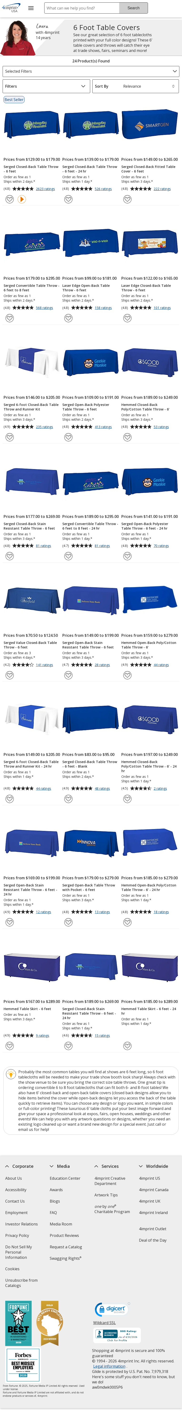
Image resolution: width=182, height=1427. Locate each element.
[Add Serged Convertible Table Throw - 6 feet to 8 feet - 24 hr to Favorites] (68, 556)
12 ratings (44, 912)
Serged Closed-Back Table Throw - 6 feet (31, 168)
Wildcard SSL (104, 1324)
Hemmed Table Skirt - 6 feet (27, 1009)
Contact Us (15, 1201)
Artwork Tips (106, 1195)
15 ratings (103, 1036)
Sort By (101, 86)
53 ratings (162, 427)
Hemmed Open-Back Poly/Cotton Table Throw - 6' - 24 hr (148, 887)
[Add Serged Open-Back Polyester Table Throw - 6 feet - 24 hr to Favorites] (127, 556)
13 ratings (103, 912)
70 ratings (162, 546)
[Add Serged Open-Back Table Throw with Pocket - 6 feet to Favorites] (68, 922)
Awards (56, 1189)
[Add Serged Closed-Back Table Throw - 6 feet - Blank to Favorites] (68, 799)
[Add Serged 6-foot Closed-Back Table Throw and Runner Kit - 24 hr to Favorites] (9, 799)
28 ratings (103, 665)
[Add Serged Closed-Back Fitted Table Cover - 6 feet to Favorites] (127, 199)
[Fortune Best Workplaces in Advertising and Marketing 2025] (18, 1324)
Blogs (55, 1201)
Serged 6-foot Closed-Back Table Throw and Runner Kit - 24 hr (31, 764)
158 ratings (104, 308)
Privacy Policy (17, 1237)
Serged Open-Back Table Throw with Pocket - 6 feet (88, 887)
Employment (16, 1212)
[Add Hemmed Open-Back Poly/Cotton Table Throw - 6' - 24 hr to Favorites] (127, 922)
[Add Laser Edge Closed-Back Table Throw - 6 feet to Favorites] (127, 318)
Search (134, 8)
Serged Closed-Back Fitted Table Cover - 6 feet (148, 168)
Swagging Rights (65, 1258)
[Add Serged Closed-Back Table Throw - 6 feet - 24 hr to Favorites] (68, 199)
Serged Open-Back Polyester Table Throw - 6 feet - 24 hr (144, 526)
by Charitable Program (112, 1209)
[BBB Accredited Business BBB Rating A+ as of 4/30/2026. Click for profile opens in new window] (117, 1336)
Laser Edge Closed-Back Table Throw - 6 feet (146, 287)
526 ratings (104, 189)
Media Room (61, 1224)
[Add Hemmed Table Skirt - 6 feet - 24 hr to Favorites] (127, 1046)
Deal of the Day (153, 1240)
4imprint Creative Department (109, 1181)
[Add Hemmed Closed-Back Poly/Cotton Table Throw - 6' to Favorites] (127, 437)
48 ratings (103, 789)
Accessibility (15, 1189)
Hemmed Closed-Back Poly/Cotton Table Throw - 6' (145, 406)
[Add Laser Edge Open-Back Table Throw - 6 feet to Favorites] (68, 318)
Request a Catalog (66, 1247)
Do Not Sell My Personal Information (22, 1253)
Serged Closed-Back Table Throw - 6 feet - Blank (89, 764)
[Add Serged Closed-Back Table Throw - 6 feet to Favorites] (9, 199)
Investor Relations (22, 1225)
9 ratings (43, 1036)
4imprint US (149, 1178)
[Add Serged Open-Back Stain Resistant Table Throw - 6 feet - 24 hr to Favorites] (9, 922)
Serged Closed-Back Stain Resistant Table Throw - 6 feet (29, 526)
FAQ (53, 1212)
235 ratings (45, 427)
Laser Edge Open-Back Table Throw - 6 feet (86, 287)
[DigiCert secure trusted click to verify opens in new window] (112, 1311)
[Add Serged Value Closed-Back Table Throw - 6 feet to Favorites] (9, 675)
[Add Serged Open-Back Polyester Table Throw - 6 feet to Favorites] (68, 437)
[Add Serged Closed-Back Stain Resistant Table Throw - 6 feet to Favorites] (9, 556)
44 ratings (162, 665)
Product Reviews (64, 1235)
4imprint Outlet (152, 1228)
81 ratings (44, 546)
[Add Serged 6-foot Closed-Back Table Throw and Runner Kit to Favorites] (9, 437)
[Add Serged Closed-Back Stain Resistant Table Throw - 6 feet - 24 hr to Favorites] (68, 1046)
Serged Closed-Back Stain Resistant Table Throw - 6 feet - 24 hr (89, 1013)
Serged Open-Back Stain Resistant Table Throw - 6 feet (88, 644)
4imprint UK (149, 1201)
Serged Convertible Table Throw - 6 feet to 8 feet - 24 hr (90, 526)
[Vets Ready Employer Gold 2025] (49, 1324)
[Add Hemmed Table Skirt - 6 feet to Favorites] (9, 1046)
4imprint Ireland (153, 1212)
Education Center (65, 1178)
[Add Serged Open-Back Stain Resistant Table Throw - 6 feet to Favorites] (68, 675)
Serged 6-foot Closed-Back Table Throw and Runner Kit (31, 406)
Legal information (109, 1366)
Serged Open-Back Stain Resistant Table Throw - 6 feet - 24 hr (30, 889)
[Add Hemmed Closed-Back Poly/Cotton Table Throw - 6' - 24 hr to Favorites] (127, 799)
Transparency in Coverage (65, 1274)
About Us (13, 1178)
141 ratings (45, 665)
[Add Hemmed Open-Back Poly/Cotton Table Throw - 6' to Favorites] (127, 675)
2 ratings (161, 789)
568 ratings (45, 308)
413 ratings (104, 427)
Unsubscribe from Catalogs (21, 1284)
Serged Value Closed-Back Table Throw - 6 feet (30, 644)
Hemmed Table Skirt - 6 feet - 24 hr (148, 1011)
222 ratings (163, 189)
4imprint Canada (153, 1189)
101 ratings (163, 308)
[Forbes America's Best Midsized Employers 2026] (23, 1365)
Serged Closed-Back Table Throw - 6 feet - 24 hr (89, 168)
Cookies (12, 1270)
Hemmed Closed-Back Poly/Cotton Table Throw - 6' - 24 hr (149, 766)
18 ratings (162, 912)
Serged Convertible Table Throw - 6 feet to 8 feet (31, 287)
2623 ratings (46, 189)
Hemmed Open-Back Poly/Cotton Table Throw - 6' (148, 644)
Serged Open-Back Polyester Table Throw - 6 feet (85, 406)
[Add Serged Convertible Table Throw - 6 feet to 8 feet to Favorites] (9, 318)
